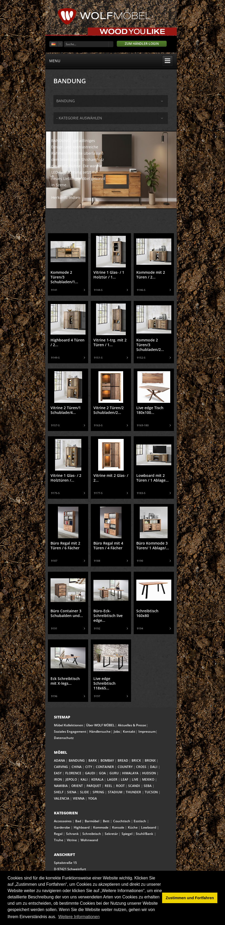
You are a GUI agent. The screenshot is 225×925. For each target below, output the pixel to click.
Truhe (58, 840)
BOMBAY (107, 760)
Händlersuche (100, 731)
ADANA (59, 760)
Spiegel (127, 833)
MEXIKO (148, 779)
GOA (102, 773)
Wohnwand (89, 840)
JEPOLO (71, 779)
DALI (153, 767)
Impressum (147, 731)
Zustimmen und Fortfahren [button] (190, 898)
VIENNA (78, 798)
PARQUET (94, 786)
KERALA (97, 779)
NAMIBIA (61, 786)
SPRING (98, 792)
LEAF (124, 779)
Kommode (100, 827)
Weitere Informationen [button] (78, 916)
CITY (88, 767)
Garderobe (62, 827)
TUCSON (151, 792)
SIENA (71, 792)
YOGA (92, 798)
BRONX (150, 760)
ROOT (120, 786)
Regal (58, 833)
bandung (65, 100)
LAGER (112, 779)
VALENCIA (61, 798)
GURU (114, 773)
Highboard (81, 827)
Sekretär (111, 833)
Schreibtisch (91, 833)
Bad (78, 821)
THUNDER (133, 792)
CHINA (77, 767)
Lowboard (148, 827)
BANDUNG (77, 760)
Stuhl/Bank (144, 833)
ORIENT (77, 786)
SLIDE (84, 792)
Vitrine (72, 840)
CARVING (61, 767)
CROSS (141, 767)
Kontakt (129, 731)
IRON (58, 779)
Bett (106, 821)
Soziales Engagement (70, 731)
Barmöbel (92, 821)
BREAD (123, 760)
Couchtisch (121, 821)
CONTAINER (105, 767)
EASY (58, 773)
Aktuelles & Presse (132, 725)
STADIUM (115, 792)
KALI (84, 779)
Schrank (72, 833)
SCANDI (134, 786)
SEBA (148, 786)
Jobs (117, 731)
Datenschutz (64, 738)
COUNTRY (125, 767)
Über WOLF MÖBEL (100, 725)
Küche (133, 827)
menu (111, 60)
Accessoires (63, 821)
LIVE (135, 779)
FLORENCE (73, 773)
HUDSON (149, 773)
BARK (92, 760)
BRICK (136, 760)
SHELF (58, 792)
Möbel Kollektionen (68, 725)
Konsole (118, 827)
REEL (108, 786)
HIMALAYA (130, 773)
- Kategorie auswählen (79, 117)
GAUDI (90, 773)
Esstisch (140, 821)
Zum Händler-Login (142, 43)
